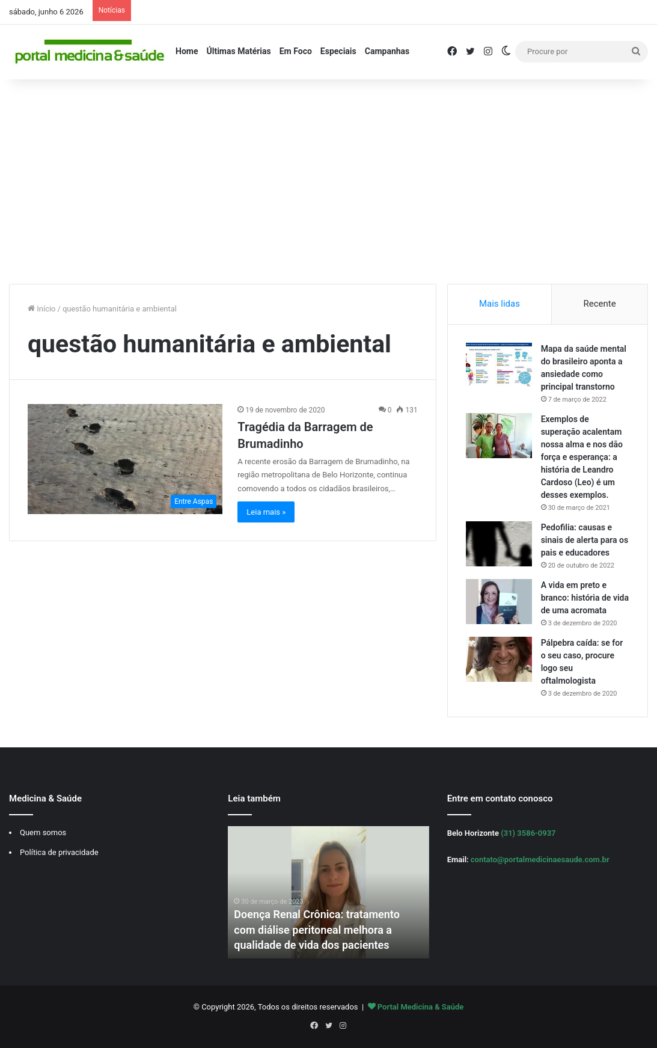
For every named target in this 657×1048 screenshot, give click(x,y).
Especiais (338, 51)
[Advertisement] (328, 181)
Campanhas (387, 51)
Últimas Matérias (238, 51)
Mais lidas (499, 303)
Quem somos (43, 832)
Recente (600, 303)
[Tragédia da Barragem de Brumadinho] (125, 459)
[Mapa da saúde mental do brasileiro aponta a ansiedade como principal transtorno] (499, 365)
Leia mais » (266, 511)
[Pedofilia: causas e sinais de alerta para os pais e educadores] (499, 543)
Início (42, 308)
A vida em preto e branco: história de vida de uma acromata (585, 597)
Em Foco (296, 51)
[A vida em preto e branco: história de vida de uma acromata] (499, 601)
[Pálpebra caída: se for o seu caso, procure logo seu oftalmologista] (499, 659)
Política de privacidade (59, 852)
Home (187, 51)
